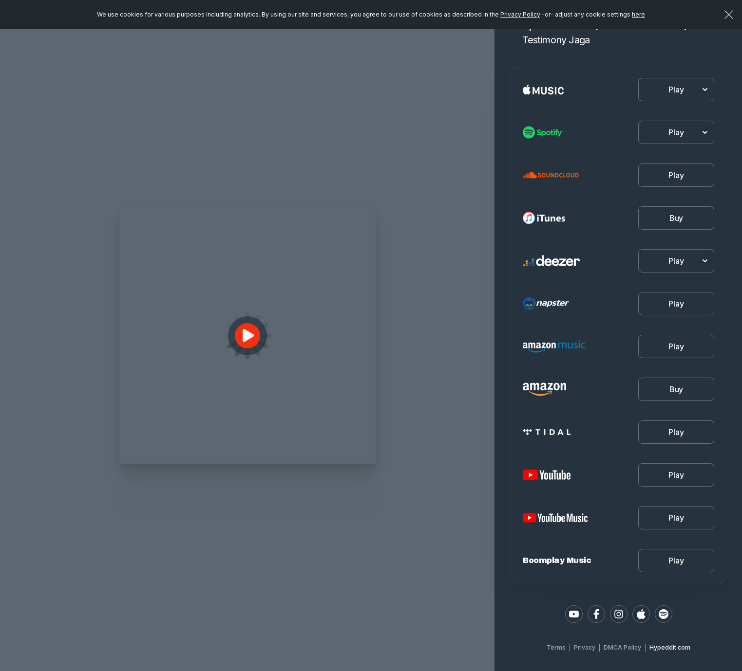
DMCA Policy (622, 647)
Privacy (584, 647)
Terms (556, 647)
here (638, 14)
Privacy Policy (520, 14)
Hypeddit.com (669, 647)
